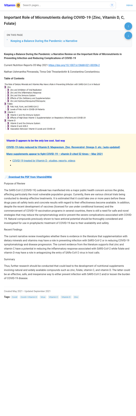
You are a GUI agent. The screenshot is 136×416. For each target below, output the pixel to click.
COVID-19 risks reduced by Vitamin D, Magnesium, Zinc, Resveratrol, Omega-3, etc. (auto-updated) (63, 147)
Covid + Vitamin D (29, 297)
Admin (129, 5)
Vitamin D (66, 297)
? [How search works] (112, 5)
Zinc (76, 297)
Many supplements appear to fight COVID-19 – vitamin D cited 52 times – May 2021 (54, 153)
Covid (14, 297)
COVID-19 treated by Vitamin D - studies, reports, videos (43, 160)
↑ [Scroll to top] (128, 26)
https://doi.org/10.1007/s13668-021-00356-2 (74, 65)
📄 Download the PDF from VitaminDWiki (28, 176)
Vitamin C (53, 297)
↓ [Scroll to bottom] (128, 35)
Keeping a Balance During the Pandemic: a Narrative (44, 41)
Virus (43, 297)
